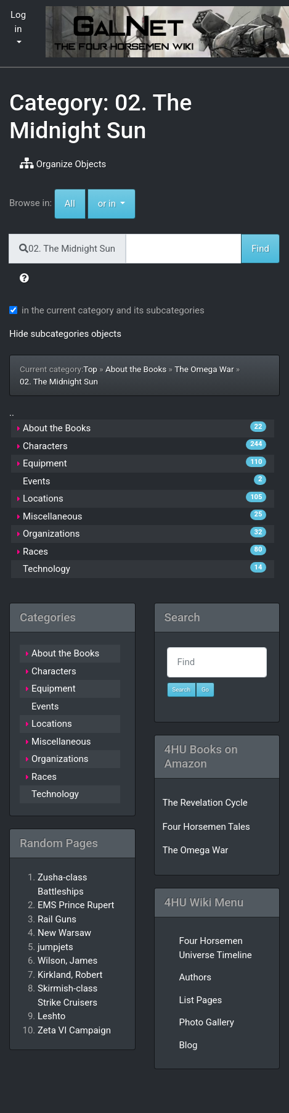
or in (117, 202)
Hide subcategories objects (65, 333)
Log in (18, 22)
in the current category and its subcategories (113, 310)
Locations (43, 498)
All (70, 203)
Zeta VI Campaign (74, 1030)
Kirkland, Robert (70, 974)
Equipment (45, 463)
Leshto (51, 1016)
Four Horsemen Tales (206, 826)
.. (11, 412)
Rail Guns (57, 919)
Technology (46, 568)
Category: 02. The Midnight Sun (100, 116)
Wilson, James (67, 960)
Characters (45, 446)
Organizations (51, 533)
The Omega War (204, 369)
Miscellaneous (53, 516)
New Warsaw (64, 932)
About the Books (135, 369)
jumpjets (55, 947)
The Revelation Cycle (205, 802)
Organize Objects (63, 163)
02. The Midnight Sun (59, 381)
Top (90, 369)
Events (36, 481)
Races (35, 551)
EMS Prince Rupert (76, 905)
